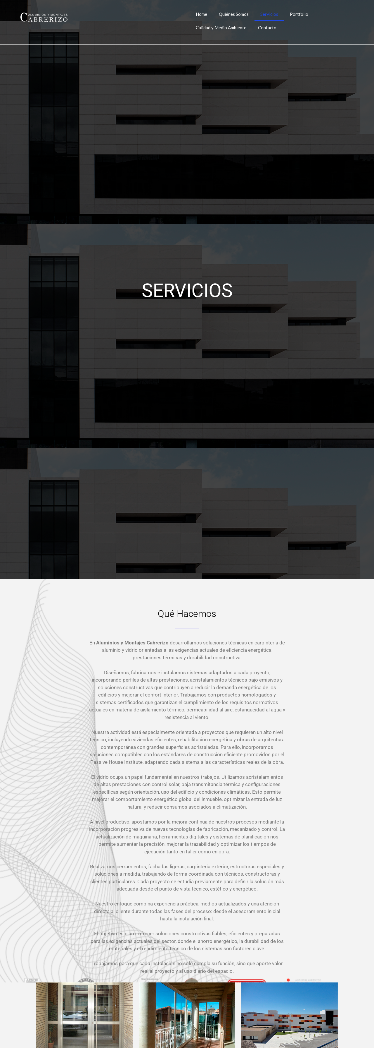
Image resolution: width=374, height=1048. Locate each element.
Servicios (269, 14)
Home (201, 14)
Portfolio (299, 14)
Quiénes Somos (234, 14)
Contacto (267, 27)
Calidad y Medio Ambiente (221, 27)
